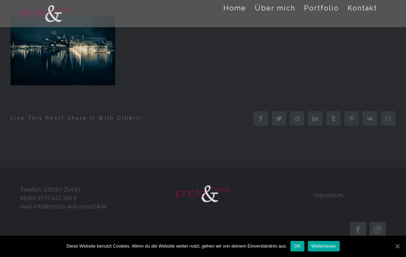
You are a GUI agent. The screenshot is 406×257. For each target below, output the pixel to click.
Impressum (328, 195)
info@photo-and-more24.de (70, 206)
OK (297, 246)
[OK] (397, 246)
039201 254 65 (62, 189)
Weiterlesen (323, 246)
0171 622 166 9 (57, 198)
